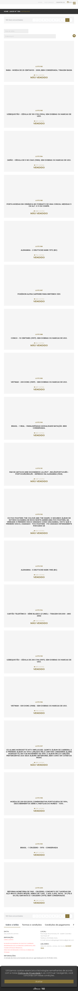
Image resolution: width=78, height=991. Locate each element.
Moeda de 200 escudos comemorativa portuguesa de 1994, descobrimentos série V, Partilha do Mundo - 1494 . (39, 803)
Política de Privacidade (29, 973)
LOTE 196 (39, 702)
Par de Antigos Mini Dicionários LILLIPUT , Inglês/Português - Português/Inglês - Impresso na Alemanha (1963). (39, 473)
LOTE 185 (39, 200)
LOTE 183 (39, 110)
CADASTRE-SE (60, 2)
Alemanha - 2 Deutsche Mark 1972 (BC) (39, 250)
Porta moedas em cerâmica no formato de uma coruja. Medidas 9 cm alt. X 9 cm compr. (39, 205)
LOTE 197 (39, 746)
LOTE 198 (39, 798)
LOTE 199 (39, 844)
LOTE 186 (39, 246)
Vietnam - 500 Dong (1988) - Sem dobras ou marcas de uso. (39, 706)
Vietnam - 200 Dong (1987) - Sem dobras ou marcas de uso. (39, 382)
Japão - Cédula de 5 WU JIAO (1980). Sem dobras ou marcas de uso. (39, 160)
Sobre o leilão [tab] (12, 925)
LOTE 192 (39, 514)
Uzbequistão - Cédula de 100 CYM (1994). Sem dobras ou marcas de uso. (39, 115)
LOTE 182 (39, 66)
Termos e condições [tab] (32, 925)
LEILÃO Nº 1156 (15, 11)
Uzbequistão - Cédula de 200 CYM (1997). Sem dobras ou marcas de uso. (39, 661)
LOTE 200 (39, 888)
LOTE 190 (39, 422)
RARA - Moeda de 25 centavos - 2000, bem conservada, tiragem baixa (39, 70)
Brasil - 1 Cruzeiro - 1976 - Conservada (39, 848)
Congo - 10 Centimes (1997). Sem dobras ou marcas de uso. (39, 338)
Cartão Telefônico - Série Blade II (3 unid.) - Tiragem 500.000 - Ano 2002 (39, 615)
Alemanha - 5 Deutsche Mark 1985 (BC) (39, 570)
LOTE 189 (39, 378)
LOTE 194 (39, 610)
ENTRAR (70, 2)
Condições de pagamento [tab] (57, 925)
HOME (6, 11)
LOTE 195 (39, 656)
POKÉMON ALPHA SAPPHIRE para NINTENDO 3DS (39, 294)
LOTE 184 (39, 156)
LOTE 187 (39, 290)
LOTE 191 (39, 468)
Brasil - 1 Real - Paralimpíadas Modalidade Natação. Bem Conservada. (39, 427)
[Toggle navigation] (74, 3)
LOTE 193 (39, 566)
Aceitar (39, 981)
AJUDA (40, 2)
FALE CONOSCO (49, 2)
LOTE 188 (39, 334)
